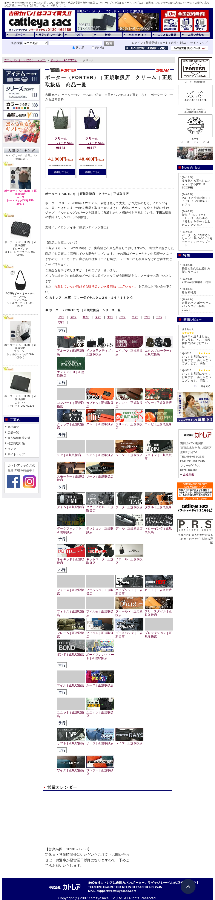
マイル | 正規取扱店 (71, 683)
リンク (12, 448)
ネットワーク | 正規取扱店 (100, 559)
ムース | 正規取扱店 (100, 683)
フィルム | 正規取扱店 (100, 611)
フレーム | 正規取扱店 (71, 633)
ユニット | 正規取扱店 (71, 712)
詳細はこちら (62, 172)
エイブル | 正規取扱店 (129, 351)
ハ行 (122, 317)
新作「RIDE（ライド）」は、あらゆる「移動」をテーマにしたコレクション (196, 220)
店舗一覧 (13, 432)
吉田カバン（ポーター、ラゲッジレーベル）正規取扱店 (110, 11)
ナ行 (110, 317)
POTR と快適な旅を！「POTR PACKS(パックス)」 (196, 201)
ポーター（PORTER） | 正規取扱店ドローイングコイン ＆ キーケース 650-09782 (20, 248)
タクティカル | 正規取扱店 (100, 507)
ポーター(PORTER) (195, 80)
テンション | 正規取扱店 (100, 528)
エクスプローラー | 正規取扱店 (159, 351)
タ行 (98, 317)
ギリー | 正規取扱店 (159, 401)
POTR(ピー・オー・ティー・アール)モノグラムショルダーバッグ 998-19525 (20, 300)
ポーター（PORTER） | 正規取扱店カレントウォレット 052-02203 (20, 401)
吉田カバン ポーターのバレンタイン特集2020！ (196, 306)
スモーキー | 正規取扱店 (71, 476)
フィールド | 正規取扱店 (129, 611)
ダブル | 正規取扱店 (159, 505)
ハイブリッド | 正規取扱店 (129, 590)
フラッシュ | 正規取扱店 (100, 590)
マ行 (135, 317)
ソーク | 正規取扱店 (100, 474)
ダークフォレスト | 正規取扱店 (71, 528)
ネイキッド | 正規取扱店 (71, 559)
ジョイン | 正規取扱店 (159, 455)
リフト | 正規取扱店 (71, 741)
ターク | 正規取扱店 (129, 505)
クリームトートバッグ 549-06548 (61, 143)
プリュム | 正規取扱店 (100, 633)
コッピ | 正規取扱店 (159, 422)
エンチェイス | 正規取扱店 (71, 372)
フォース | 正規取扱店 (71, 590)
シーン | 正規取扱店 (129, 453)
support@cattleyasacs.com (116, 890)
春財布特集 (189, 292)
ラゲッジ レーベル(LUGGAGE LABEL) (195, 109)
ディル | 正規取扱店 (129, 526)
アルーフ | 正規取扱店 (71, 351)
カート (164, 42)
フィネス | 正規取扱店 (71, 611)
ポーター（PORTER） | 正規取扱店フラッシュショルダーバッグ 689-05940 (20, 351)
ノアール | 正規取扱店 (129, 559)
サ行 (86, 317)
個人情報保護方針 (19, 437)
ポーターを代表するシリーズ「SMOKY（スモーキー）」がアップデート (197, 240)
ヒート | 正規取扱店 (159, 588)
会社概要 (13, 427)
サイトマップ (198, 42)
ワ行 (61, 322)
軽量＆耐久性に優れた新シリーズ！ (196, 270)
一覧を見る (204, 386)
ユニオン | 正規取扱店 (100, 712)
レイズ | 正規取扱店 (129, 741)
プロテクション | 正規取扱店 (159, 633)
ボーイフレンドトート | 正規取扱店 (100, 654)
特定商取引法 (16, 443)
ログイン (137, 42)
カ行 (73, 317)
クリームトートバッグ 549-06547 (91, 143)
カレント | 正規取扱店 (129, 403)
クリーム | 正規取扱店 (129, 424)
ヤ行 (147, 317)
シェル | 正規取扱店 (100, 453)
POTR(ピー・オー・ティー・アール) (195, 139)
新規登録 (151, 42)
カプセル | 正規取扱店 (100, 403)
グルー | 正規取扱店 (100, 422)
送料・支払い (179, 42)
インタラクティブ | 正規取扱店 (100, 351)
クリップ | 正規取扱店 (71, 424)
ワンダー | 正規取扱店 (100, 770)
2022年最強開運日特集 (196, 282)
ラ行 (159, 317)
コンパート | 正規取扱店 (71, 403)
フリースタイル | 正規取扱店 (159, 611)
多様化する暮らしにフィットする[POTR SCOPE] (196, 184)
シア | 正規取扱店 (71, 453)
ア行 (61, 317)
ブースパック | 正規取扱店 (129, 633)
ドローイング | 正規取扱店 (159, 528)
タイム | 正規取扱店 (71, 505)
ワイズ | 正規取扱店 (71, 768)
